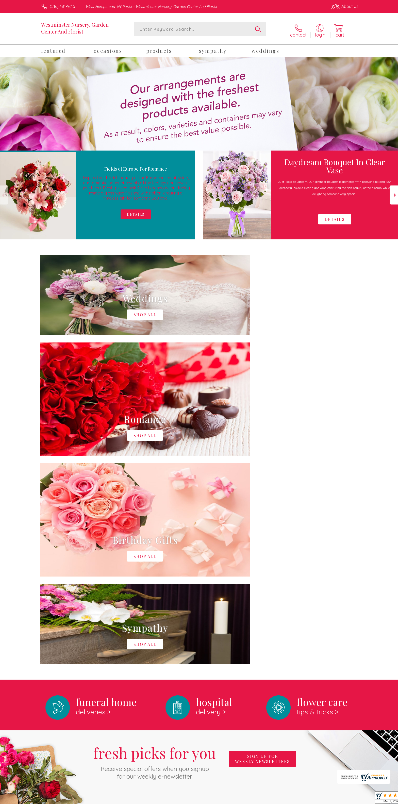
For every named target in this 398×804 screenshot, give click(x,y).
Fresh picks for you (154, 551)
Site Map (345, 798)
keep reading (234, 632)
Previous (4, 193)
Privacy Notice (277, 798)
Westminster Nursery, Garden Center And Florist (75, 28)
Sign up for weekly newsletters (262, 548)
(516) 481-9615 (62, 6)
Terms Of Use (247, 798)
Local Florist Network (313, 798)
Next (394, 193)
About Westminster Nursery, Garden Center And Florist (100, 622)
